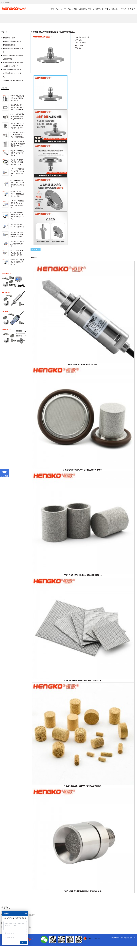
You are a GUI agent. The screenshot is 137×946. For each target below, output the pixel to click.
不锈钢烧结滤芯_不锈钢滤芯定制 (13, 50)
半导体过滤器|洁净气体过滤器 (13, 62)
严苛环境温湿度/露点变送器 (12, 70)
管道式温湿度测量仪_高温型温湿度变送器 (17, 244)
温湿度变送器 (98, 9)
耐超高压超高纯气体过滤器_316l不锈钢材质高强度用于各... (18, 144)
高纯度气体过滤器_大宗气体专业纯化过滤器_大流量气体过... (18, 107)
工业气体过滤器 (70, 9)
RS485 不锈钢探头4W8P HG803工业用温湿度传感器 (17, 194)
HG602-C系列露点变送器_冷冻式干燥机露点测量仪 (17, 98)
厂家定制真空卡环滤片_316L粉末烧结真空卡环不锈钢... (83, 470)
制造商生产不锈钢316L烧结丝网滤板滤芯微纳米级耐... (83, 680)
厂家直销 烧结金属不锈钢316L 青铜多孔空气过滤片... (83, 786)
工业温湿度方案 (111, 9)
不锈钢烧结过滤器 (9, 45)
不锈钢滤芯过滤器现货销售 (12, 41)
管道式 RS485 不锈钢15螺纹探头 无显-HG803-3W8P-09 (17, 234)
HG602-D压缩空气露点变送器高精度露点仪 (83, 364)
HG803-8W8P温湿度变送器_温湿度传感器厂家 (17, 262)
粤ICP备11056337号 (93, 938)
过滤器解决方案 (84, 9)
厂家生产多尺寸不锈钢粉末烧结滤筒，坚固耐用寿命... (83, 575)
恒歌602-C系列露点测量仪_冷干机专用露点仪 (17, 153)
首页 (52, 9)
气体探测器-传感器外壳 (10, 66)
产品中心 (59, 9)
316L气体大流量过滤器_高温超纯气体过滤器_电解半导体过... (18, 116)
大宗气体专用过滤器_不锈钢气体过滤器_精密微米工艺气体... (17, 125)
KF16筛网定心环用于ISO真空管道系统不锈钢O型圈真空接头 (18, 135)
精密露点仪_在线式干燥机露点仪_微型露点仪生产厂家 (17, 162)
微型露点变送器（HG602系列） (12, 75)
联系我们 (131, 9)
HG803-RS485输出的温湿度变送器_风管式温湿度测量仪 (17, 253)
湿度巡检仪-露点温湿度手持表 (13, 80)
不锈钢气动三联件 (9, 38)
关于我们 (122, 9)
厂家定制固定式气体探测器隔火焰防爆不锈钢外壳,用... (83, 891)
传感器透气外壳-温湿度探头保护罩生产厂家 (13, 57)
